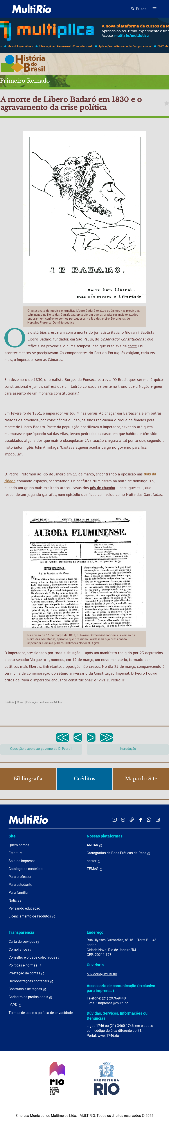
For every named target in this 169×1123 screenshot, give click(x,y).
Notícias (15, 900)
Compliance (20, 949)
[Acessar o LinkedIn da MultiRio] (157, 819)
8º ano (20, 702)
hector (94, 861)
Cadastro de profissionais (30, 997)
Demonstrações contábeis (31, 981)
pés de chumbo (102, 487)
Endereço (95, 932)
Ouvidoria (95, 965)
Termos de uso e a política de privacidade (41, 1013)
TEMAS (95, 869)
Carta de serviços (24, 941)
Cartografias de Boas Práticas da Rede (119, 853)
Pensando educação (24, 908)
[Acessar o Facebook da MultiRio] (140, 819)
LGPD (15, 1005)
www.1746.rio (108, 1036)
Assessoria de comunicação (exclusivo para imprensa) (121, 988)
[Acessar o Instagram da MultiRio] (123, 819)
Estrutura (16, 853)
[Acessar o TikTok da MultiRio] (132, 819)
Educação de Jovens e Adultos (44, 702)
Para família (18, 892)
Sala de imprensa (22, 861)
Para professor (20, 877)
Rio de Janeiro (54, 474)
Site (12, 836)
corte (132, 345)
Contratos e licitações (27, 989)
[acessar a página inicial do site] (32, 8)
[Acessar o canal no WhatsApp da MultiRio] (149, 819)
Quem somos (19, 845)
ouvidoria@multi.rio (102, 974)
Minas (81, 413)
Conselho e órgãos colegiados (34, 957)
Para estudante (20, 885)
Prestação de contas (27, 973)
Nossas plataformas (104, 836)
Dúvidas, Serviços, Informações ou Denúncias (117, 1015)
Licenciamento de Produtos (32, 916)
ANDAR (94, 845)
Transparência (21, 932)
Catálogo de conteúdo (26, 869)
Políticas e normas (25, 965)
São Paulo (84, 339)
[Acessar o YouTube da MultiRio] (114, 819)
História (9, 702)
